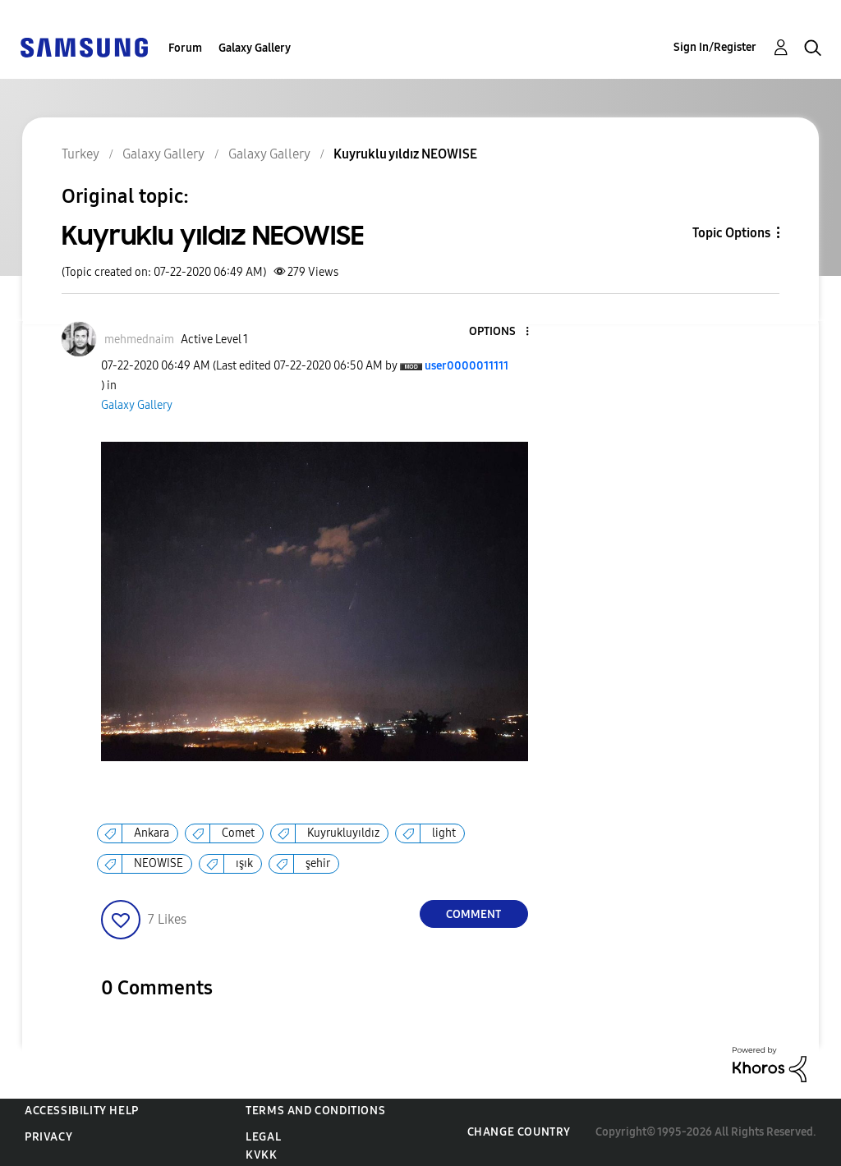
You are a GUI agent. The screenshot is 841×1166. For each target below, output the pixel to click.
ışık (244, 863)
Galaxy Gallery (254, 48)
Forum (185, 48)
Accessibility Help (82, 1111)
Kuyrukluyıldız (343, 833)
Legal (263, 1137)
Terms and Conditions (315, 1111)
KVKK (261, 1155)
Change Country (519, 1132)
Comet (238, 833)
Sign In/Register (714, 47)
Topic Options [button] (731, 233)
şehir (318, 863)
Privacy (48, 1137)
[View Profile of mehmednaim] (139, 340)
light (444, 833)
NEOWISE (158, 863)
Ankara (151, 833)
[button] (499, 332)
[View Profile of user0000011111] (466, 366)
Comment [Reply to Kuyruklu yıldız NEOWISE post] (473, 914)
